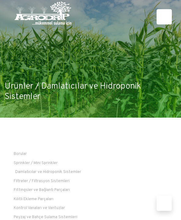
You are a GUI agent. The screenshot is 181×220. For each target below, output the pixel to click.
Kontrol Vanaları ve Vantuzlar (39, 208)
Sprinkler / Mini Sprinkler (36, 163)
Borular (20, 154)
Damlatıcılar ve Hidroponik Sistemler (73, 91)
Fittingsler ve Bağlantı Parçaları (42, 190)
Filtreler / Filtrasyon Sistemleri (42, 181)
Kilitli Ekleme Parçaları (33, 199)
